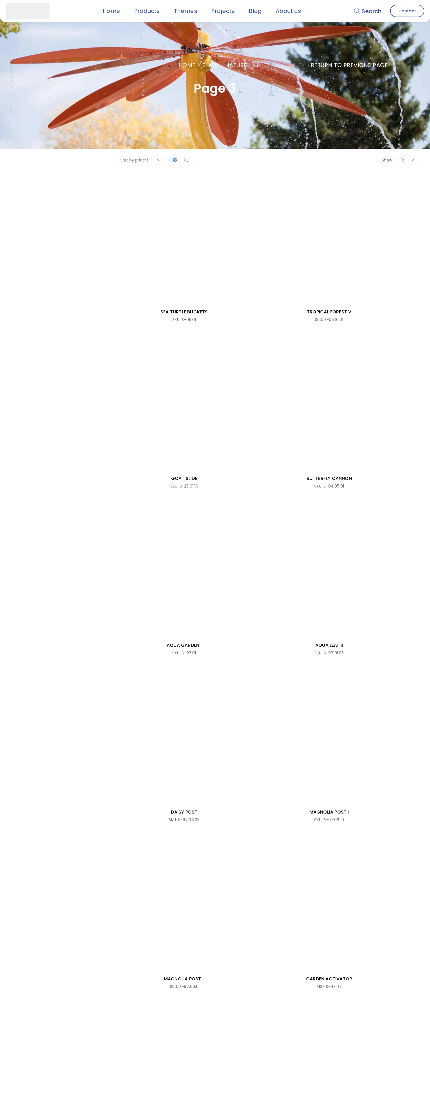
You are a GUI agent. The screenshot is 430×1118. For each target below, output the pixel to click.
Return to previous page (349, 65)
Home (187, 65)
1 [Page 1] (260, 477)
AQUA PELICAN (305, 443)
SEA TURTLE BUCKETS (150, 244)
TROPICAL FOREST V (228, 244)
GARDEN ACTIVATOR (228, 443)
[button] (368, 11)
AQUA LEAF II (228, 343)
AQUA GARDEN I (150, 343)
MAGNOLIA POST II (150, 443)
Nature (236, 65)
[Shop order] (140, 160)
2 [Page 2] (273, 477)
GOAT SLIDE (305, 244)
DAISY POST (305, 343)
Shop (210, 65)
